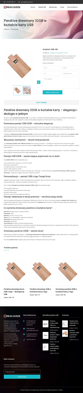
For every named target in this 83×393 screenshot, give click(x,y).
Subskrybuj (22, 377)
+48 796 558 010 (9, 2)
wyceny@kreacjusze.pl (25, 2)
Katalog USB (42, 7)
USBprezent (7, 340)
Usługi (62, 7)
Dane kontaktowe (72, 7)
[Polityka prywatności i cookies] (54, 390)
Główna (6, 29)
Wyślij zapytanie (52, 92)
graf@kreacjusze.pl (31, 336)
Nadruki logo (53, 7)
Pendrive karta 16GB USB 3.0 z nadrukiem (74, 323)
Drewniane (14, 29)
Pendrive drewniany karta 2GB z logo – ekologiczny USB (14, 291)
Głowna (33, 7)
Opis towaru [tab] (41, 102)
